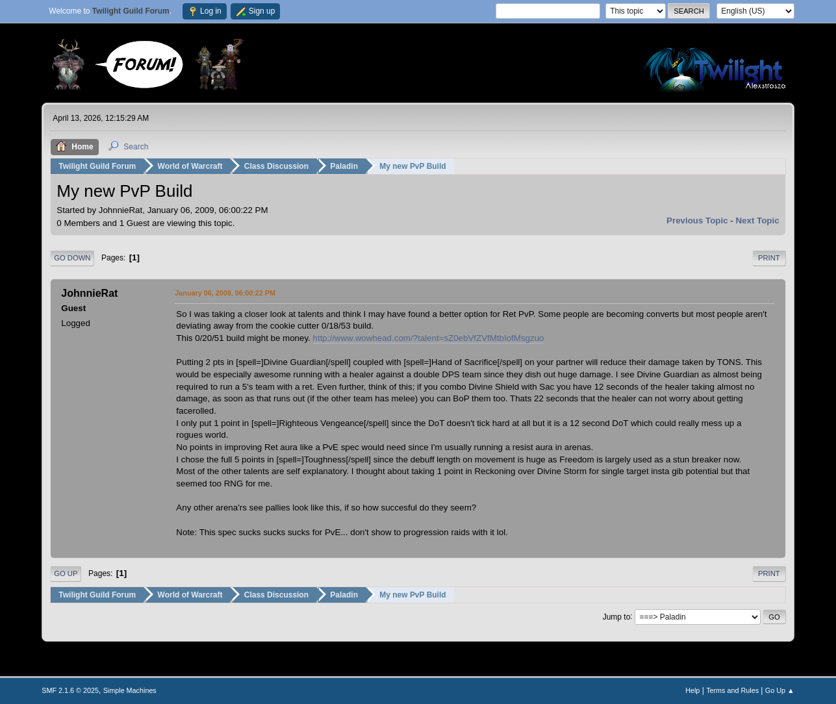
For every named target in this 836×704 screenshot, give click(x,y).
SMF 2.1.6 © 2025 (70, 690)
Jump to (617, 616)
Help (692, 690)
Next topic (757, 220)
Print (769, 258)
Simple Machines (130, 690)
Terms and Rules (732, 690)
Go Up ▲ (779, 690)
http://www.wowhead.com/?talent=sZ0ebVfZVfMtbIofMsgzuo (428, 338)
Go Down (72, 258)
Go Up (65, 573)
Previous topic (697, 220)
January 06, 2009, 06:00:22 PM (225, 293)
